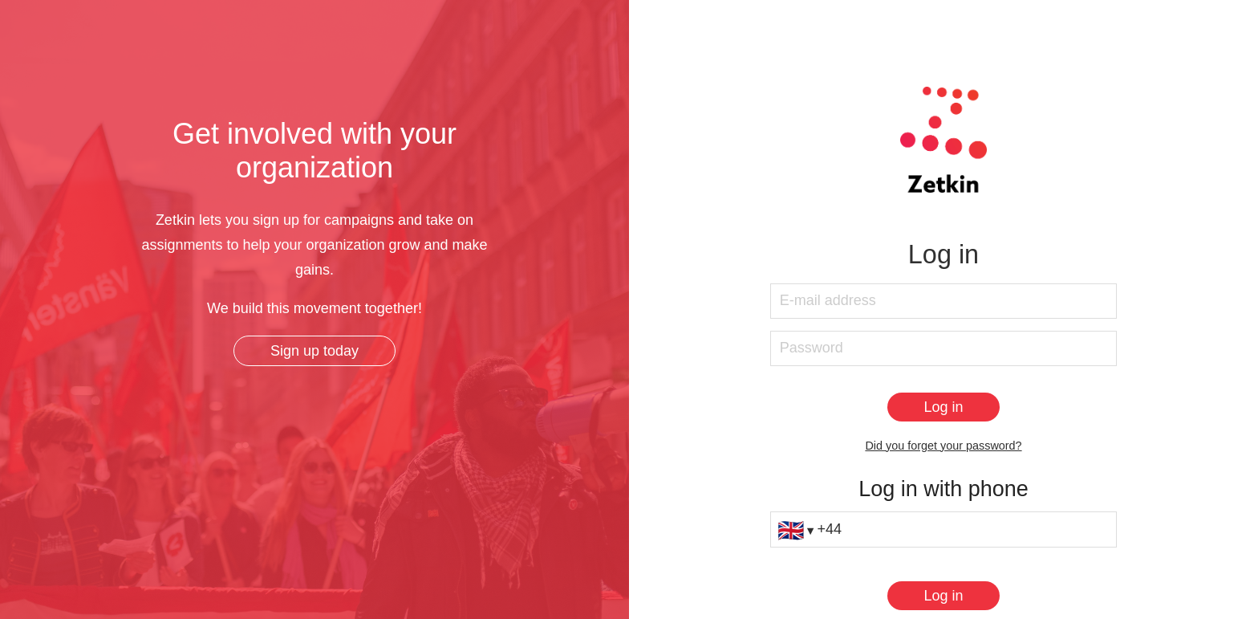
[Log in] (943, 407)
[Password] (943, 349)
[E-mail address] (943, 301)
